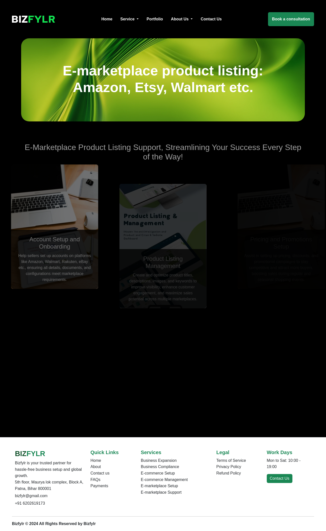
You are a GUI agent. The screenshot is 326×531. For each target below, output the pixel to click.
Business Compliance (160, 467)
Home (96, 460)
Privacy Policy (228, 467)
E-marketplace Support (161, 492)
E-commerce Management (164, 480)
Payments (99, 486)
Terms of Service (231, 460)
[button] (129, 19)
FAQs (96, 480)
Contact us (100, 473)
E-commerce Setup (158, 473)
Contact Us (279, 478)
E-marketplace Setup (159, 486)
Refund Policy (228, 473)
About (96, 467)
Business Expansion (159, 460)
